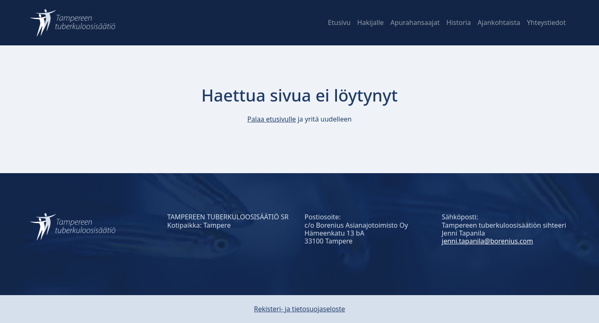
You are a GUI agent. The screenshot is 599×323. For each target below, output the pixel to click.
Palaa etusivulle (272, 119)
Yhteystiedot (546, 22)
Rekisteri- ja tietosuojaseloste (299, 308)
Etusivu (339, 22)
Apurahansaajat (415, 22)
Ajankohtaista (499, 22)
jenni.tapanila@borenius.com (487, 241)
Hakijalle (370, 22)
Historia (458, 22)
